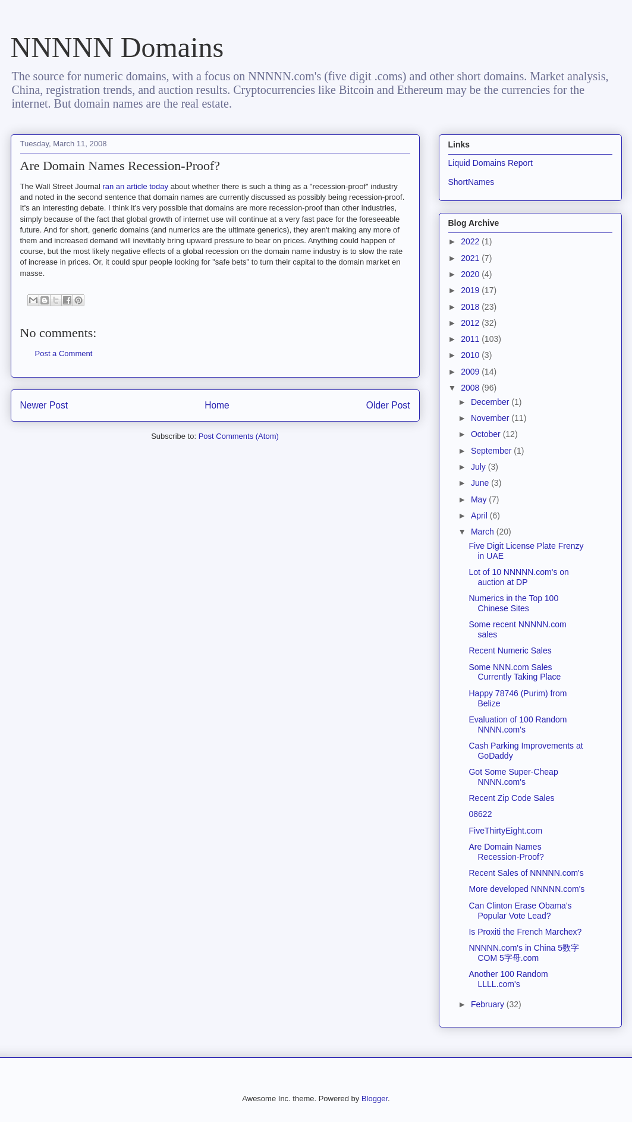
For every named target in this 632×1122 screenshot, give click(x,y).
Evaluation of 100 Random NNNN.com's (518, 724)
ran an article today (135, 186)
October (487, 434)
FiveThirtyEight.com (505, 830)
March (483, 531)
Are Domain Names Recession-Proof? (506, 852)
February (489, 1004)
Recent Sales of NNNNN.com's (526, 873)
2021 (471, 258)
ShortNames (471, 182)
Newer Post (44, 405)
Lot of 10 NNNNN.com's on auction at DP (518, 577)
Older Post (388, 405)
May (480, 499)
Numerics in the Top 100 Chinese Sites (513, 603)
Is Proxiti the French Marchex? (525, 931)
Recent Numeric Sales (510, 650)
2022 (471, 241)
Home (217, 405)
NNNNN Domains (117, 47)
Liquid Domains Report (490, 163)
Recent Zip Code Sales (511, 798)
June (481, 483)
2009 (471, 371)
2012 (471, 323)
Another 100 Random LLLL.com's (508, 979)
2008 (471, 387)
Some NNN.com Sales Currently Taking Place (515, 672)
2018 (471, 307)
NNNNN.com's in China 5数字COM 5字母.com (524, 953)
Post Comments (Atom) (239, 436)
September (492, 450)
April (480, 515)
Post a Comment (64, 353)
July (479, 467)
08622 (480, 814)
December (491, 402)
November (491, 418)
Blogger (374, 1098)
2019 (471, 290)
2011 (471, 339)
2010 (471, 355)
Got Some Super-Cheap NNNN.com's (513, 777)
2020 (471, 274)
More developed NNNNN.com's (526, 889)
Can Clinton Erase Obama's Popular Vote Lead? (520, 910)
